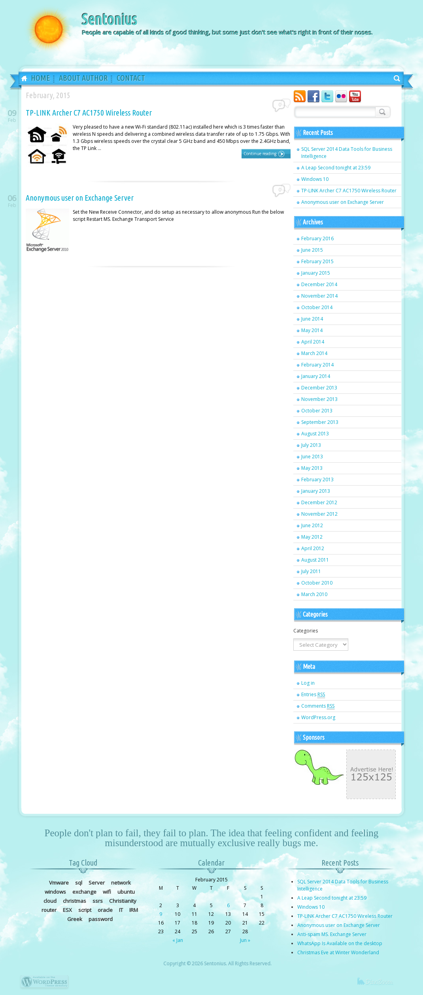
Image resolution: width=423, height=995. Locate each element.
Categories (305, 630)
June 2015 (312, 250)
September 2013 (319, 422)
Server (97, 882)
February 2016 (317, 238)
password (101, 919)
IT (121, 909)
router (49, 909)
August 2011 (315, 559)
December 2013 (319, 387)
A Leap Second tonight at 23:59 (335, 167)
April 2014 (312, 341)
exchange (84, 891)
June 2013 (312, 456)
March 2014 (314, 353)
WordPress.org (318, 717)
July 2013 (311, 445)
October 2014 (316, 307)
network (121, 882)
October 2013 (316, 410)
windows (55, 891)
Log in (308, 683)
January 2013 (315, 491)
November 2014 (319, 295)
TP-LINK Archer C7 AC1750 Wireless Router (89, 112)
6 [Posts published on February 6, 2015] (228, 905)
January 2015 (315, 273)
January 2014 (315, 376)
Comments (317, 706)
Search (381, 111)
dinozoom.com (380, 985)
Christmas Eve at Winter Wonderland (338, 952)
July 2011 (311, 571)
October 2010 (316, 582)
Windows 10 (315, 179)
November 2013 (319, 399)
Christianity (122, 900)
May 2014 (312, 330)
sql (78, 882)
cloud (50, 900)
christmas (74, 900)
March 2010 (314, 594)
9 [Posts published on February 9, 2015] (160, 914)
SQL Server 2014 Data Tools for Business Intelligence (346, 153)
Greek (74, 919)
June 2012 (312, 525)
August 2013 (315, 433)
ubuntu (126, 891)
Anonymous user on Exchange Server (80, 197)
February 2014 (317, 364)
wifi (107, 891)
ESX (67, 909)
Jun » (245, 940)
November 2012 (319, 514)
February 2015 (317, 261)
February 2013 (317, 479)
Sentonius (109, 19)
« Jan (177, 940)
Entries (313, 694)
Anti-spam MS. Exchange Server (331, 934)
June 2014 (312, 318)
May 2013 (312, 468)
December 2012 (319, 502)
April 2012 (312, 548)
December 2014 (319, 284)
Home (21, 78)
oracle (105, 909)
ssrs (98, 900)
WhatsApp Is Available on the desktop (339, 943)
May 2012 (312, 537)
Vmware (59, 882)
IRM (133, 909)
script (84, 909)
